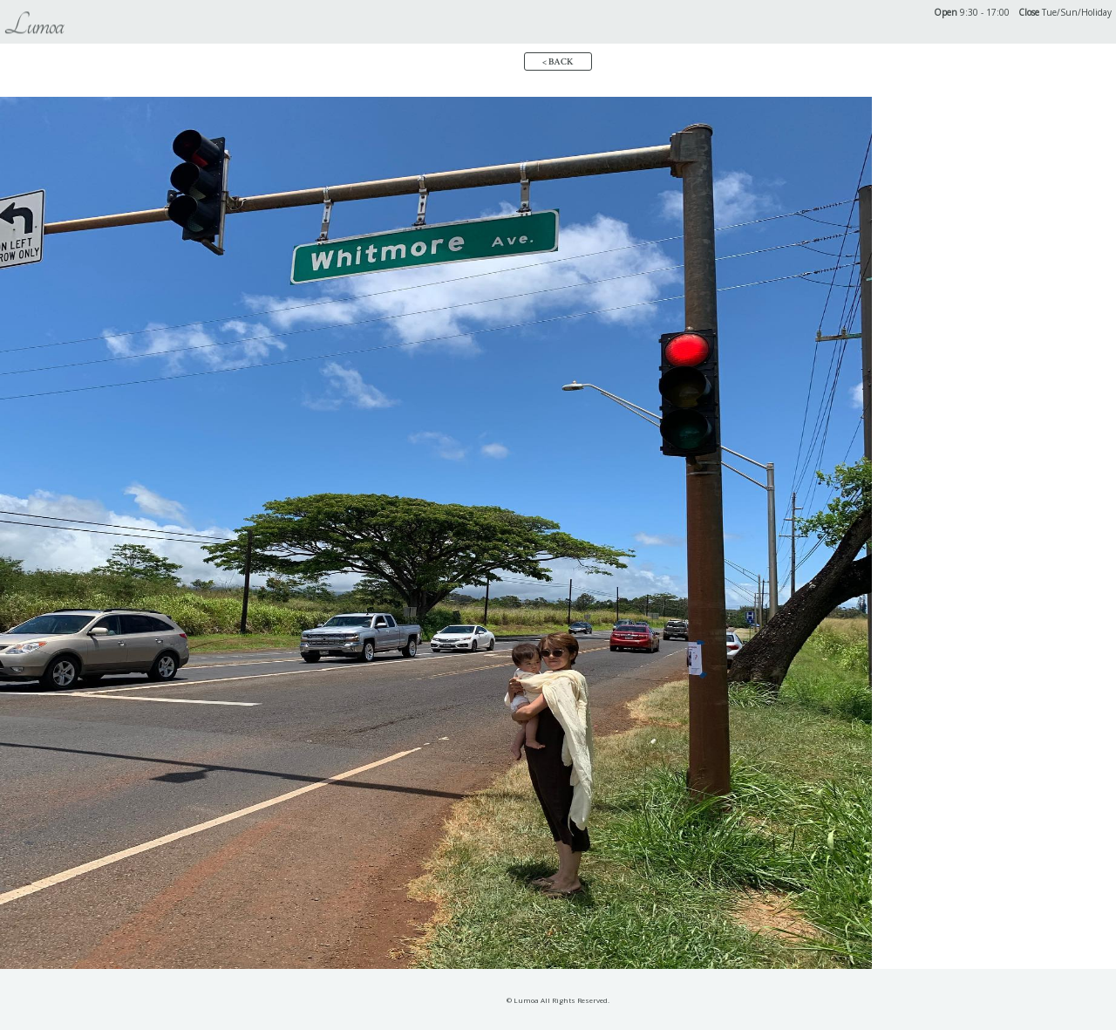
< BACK (558, 62)
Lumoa (34, 25)
